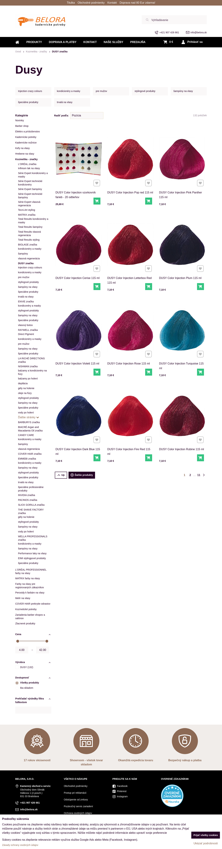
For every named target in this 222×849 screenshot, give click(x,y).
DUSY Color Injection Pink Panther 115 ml (181, 185)
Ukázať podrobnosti (206, 843)
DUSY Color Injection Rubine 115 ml (181, 441)
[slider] (17, 641)
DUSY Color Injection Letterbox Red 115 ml (129, 271)
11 (198, 475)
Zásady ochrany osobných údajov (20, 845)
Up (61, 475)
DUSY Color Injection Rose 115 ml (129, 355)
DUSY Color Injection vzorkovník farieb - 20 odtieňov (76, 185)
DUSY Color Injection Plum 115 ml (181, 269)
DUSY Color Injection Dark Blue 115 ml (78, 442)
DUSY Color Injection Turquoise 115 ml (181, 356)
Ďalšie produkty (82, 475)
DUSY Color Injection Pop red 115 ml (130, 184)
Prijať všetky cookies (205, 835)
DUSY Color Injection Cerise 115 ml (77, 269)
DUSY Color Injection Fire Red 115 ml (129, 442)
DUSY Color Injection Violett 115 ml (77, 355)
